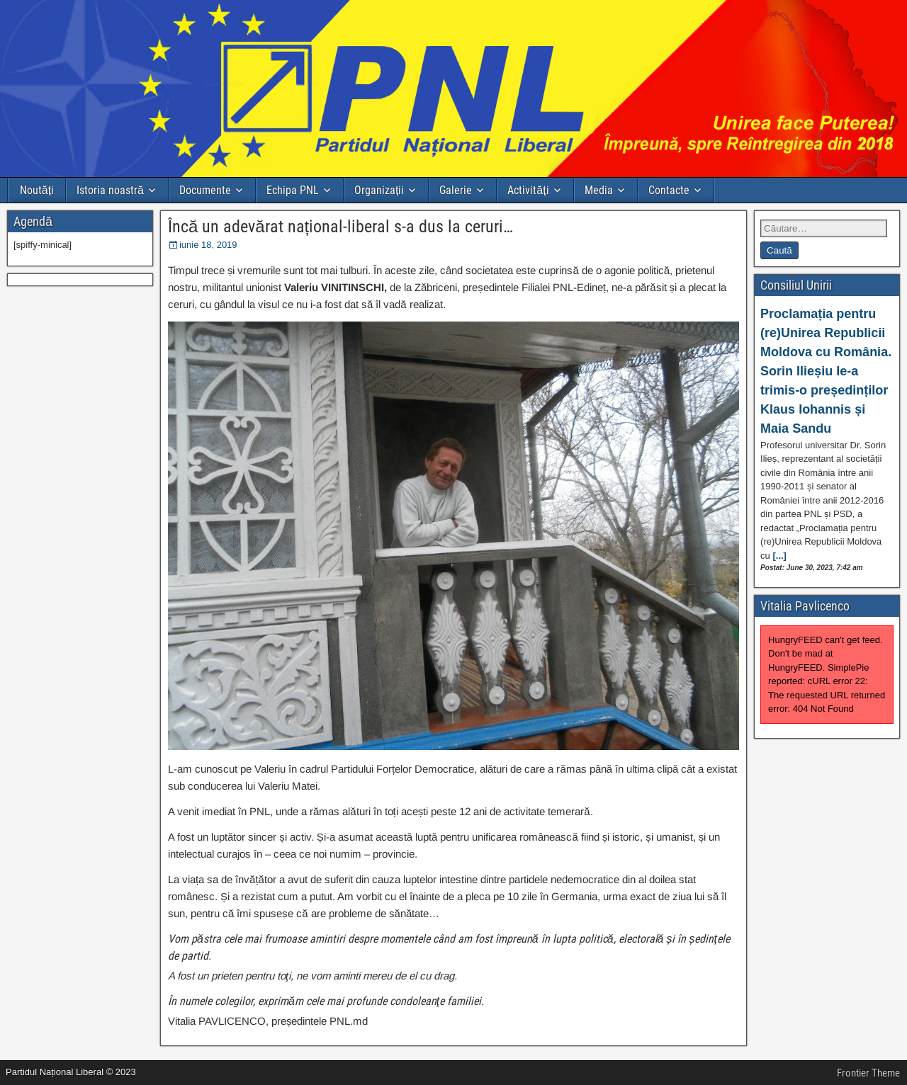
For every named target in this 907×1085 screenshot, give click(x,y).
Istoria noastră (110, 190)
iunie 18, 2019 (208, 244)
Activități (527, 190)
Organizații (379, 190)
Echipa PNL (292, 190)
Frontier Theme (868, 1073)
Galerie (455, 190)
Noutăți (37, 190)
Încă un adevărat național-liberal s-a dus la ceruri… (340, 227)
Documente (205, 190)
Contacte (668, 190)
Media (599, 190)
